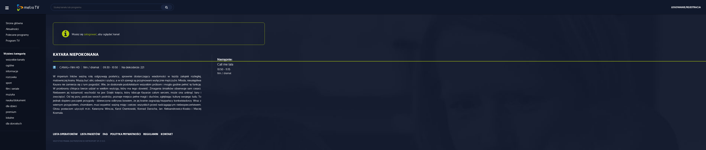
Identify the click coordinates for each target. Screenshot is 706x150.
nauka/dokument (15, 100)
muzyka (10, 94)
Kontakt (167, 134)
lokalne (10, 117)
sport (9, 83)
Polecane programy (17, 34)
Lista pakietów (90, 134)
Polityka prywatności (125, 134)
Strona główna (14, 23)
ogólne (10, 65)
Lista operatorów (65, 134)
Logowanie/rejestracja (686, 7)
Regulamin (150, 134)
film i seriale (12, 88)
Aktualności (12, 29)
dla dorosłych (14, 123)
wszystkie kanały (15, 59)
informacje (12, 71)
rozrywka (11, 77)
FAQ (105, 134)
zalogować (90, 34)
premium (11, 112)
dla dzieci (11, 106)
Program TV (13, 40)
